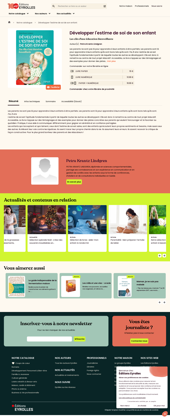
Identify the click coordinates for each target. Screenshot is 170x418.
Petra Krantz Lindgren (91, 44)
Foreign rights (94, 371)
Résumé (13, 101)
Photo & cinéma (19, 391)
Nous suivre (156, 6)
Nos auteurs (41, 13)
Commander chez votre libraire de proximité (92, 89)
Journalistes (93, 363)
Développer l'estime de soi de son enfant (57, 22)
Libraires (91, 367)
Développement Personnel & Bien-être (30, 371)
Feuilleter (53, 87)
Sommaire (51, 101)
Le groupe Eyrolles (122, 363)
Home (9, 22)
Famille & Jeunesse (21, 375)
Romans (15, 367)
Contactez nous (139, 341)
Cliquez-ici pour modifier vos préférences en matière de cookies (131, 413)
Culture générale (20, 379)
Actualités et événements (68, 375)
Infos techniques (32, 101)
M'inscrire (79, 339)
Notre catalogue (17, 13)
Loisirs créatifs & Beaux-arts (25, 383)
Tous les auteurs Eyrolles (67, 363)
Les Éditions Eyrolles (149, 363)
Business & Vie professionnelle (26, 395)
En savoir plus (74, 181)
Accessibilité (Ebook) (71, 101)
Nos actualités (64, 13)
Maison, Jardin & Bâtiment (24, 387)
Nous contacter (94, 375)
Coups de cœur (21, 363)
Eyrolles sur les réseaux (67, 388)
